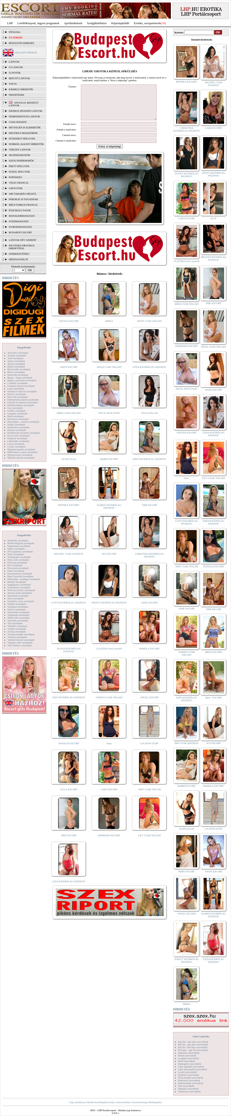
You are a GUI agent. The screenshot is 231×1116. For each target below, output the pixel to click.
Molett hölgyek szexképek (20, 543)
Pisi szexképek (14, 565)
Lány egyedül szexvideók (191, 1066)
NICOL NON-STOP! (109, 419)
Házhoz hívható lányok (25, 111)
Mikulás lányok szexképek (20, 457)
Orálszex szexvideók (188, 1074)
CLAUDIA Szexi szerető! (109, 655)
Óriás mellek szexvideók (190, 1077)
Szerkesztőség (139, 1102)
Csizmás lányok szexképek (21, 385)
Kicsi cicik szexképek (18, 435)
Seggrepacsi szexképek (19, 584)
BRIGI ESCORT (213, 652)
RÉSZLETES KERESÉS (21, 43)
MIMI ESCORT (186, 871)
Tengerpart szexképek (18, 615)
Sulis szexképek (15, 598)
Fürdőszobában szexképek (20, 405)
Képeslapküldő (120, 23)
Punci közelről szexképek (20, 576)
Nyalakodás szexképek (19, 557)
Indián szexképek (16, 424)
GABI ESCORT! (213, 128)
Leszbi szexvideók (187, 1072)
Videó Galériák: (201, 1036)
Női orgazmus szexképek (20, 551)
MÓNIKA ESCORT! (69, 511)
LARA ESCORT (109, 796)
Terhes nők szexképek (18, 617)
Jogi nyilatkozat (77, 1102)
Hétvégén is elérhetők (25, 127)
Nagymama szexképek (18, 546)
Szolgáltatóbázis (97, 23)
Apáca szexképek (16, 361)
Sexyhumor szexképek (18, 587)
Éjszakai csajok (20, 210)
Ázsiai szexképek (16, 363)
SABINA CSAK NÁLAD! (109, 704)
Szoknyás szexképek (17, 606)
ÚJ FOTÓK (15, 72)
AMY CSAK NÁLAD (149, 796)
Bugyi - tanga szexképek (19, 377)
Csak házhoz (18, 122)
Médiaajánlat (154, 1102)
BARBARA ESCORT (109, 842)
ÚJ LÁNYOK (16, 67)
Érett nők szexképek (17, 396)
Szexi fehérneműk (21, 160)
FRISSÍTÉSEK (16, 94)
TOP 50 (13, 83)
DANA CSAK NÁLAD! (109, 373)
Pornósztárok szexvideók (190, 1083)
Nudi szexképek (15, 554)
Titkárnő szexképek (17, 626)
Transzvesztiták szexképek (20, 634)
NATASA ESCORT (69, 327)
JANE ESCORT (149, 609)
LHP (10, 23)
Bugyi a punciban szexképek (21, 380)
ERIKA (109, 327)
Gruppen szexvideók (188, 1058)
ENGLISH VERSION (26, 52)
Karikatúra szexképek (18, 427)
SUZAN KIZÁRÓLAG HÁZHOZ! (69, 657)
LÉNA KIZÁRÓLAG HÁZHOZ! (149, 373)
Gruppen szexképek (17, 413)
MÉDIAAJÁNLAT (18, 259)
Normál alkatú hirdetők (26, 144)
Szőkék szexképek (16, 604)
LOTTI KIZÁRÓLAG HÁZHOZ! (68, 609)
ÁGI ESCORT (109, 560)
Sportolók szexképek (18, 595)
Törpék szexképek (16, 628)
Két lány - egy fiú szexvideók (193, 1050)
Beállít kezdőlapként (97, 1102)
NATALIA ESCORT (68, 750)
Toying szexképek (16, 631)
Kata (109, 750)
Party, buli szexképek (18, 559)
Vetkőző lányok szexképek (20, 639)
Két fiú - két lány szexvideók (192, 1047)
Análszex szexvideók (188, 1052)
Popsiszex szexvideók (189, 1080)
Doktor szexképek (16, 394)
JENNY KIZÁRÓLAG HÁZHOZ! (109, 609)
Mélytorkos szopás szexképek (22, 452)
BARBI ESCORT (109, 465)
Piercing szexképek (17, 562)
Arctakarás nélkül (22, 193)
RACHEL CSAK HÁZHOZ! (68, 560)
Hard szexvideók (186, 1061)
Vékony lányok (20, 149)
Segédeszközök (19, 155)
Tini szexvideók (186, 1085)
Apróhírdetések (73, 23)
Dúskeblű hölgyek (22, 138)
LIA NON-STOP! (149, 750)
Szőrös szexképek (16, 609)
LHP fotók (16, 188)
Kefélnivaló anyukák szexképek (23, 432)
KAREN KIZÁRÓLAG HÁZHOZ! (109, 513)
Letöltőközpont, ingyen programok (38, 23)
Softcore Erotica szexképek (21, 590)
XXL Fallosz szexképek (19, 645)
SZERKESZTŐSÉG (19, 253)
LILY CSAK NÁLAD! (149, 842)
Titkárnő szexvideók (188, 1088)
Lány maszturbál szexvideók (192, 1069)
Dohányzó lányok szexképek (21, 391)
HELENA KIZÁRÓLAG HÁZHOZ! (213, 258)
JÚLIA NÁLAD (149, 419)
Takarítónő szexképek (18, 612)
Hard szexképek (15, 416)
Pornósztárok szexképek (19, 573)
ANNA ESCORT (213, 389)
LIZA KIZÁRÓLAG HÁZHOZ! (68, 888)
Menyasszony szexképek (20, 454)
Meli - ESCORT (213, 697)
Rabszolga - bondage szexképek (23, 579)
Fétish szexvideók (187, 1055)
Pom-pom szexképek (18, 568)
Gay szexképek (15, 408)
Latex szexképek (15, 443)
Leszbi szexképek (16, 446)
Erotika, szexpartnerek (147, 23)
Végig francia (18, 182)
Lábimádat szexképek (18, 441)
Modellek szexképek (17, 540)
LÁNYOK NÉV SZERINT (22, 240)
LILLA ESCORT (68, 796)
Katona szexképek (16, 430)
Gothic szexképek (16, 410)
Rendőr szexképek (16, 581)
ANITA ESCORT (69, 373)
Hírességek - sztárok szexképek (23, 421)
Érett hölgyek (19, 166)
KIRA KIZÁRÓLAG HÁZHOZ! (149, 465)
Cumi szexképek (15, 388)
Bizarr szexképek (16, 372)
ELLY (213, 218)
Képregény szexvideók (189, 1063)
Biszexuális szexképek (18, 369)
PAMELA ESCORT (149, 655)
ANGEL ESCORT (149, 704)
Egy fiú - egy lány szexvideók (193, 1041)
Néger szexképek (16, 548)
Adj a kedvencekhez (120, 1102)
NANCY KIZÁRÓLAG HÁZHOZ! (187, 960)
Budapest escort (20, 232)
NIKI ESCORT (69, 842)
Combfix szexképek (17, 383)
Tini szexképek (15, 623)
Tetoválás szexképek (17, 620)
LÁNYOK (14, 61)
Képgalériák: (24, 347)
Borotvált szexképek (17, 374)
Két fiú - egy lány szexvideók (193, 1044)
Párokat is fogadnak (23, 199)
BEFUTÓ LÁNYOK (19, 78)
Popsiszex (15, 177)
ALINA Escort (68, 465)
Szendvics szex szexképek (20, 601)
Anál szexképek (15, 358)
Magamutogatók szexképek (21, 449)
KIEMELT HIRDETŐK (21, 89)
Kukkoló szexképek (17, 438)
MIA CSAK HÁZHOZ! (187, 743)
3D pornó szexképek (17, 352)
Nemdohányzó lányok (24, 116)
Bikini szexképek (16, 366)
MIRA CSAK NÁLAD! (69, 419)
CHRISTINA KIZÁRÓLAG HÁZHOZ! (149, 562)
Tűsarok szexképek (17, 637)
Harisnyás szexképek (18, 419)
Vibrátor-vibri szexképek (20, 642)
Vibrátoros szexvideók (189, 1091)
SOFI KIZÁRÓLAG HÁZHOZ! (68, 704)
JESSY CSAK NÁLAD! (149, 327)
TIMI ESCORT (149, 511)
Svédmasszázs (19, 221)
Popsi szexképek (15, 570)
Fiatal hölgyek (19, 171)
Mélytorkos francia (23, 204)
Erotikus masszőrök (23, 133)
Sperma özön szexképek (19, 592)
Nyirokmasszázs (20, 226)
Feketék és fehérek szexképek (22, 402)
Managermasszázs (22, 215)
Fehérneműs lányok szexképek (22, 399)
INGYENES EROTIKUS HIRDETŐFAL (22, 247)
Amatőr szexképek (16, 355)
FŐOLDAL (15, 32)
